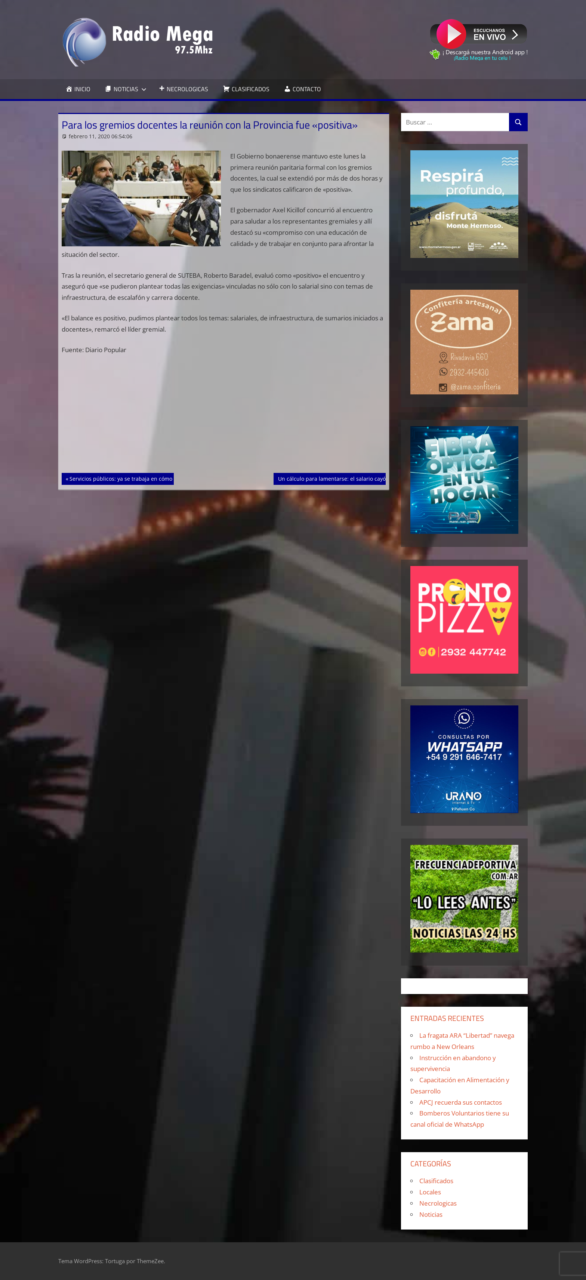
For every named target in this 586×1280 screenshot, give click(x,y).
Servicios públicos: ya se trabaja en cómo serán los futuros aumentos (156, 478)
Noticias (430, 1214)
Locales (430, 1192)
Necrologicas (438, 1203)
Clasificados (436, 1180)
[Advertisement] (224, 417)
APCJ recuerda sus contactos (460, 1102)
